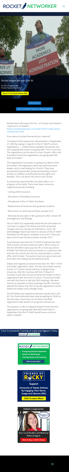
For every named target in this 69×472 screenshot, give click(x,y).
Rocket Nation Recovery (11, 88)
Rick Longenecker (11, 85)
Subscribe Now (34, 103)
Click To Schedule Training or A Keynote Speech (34, 109)
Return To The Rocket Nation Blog (15, 93)
